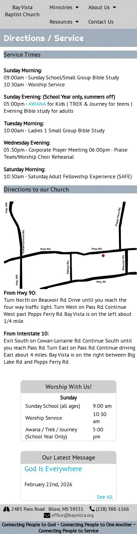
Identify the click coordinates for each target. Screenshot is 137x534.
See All (105, 496)
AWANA (37, 103)
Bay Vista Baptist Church (22, 11)
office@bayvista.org (72, 515)
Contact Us (100, 21)
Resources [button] (64, 21)
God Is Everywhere (53, 468)
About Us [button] (102, 7)
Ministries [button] (64, 7)
